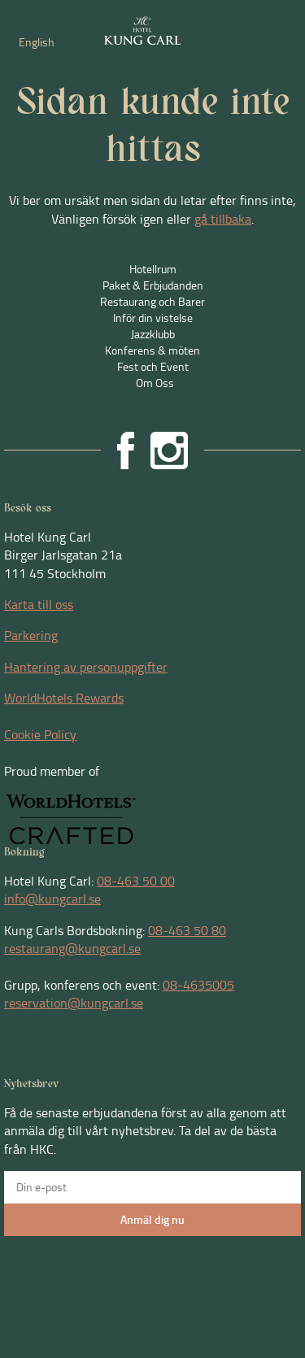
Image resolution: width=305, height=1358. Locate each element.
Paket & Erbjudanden (152, 285)
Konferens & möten (152, 350)
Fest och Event (153, 366)
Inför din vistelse (153, 317)
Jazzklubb (153, 334)
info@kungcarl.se (52, 899)
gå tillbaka (222, 219)
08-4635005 (198, 985)
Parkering (31, 635)
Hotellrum (152, 268)
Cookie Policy (40, 734)
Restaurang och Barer (152, 301)
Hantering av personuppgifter (86, 667)
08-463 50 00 (136, 881)
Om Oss (155, 382)
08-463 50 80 (187, 930)
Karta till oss (38, 604)
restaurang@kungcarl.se (72, 948)
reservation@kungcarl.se (73, 1003)
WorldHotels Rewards (64, 698)
